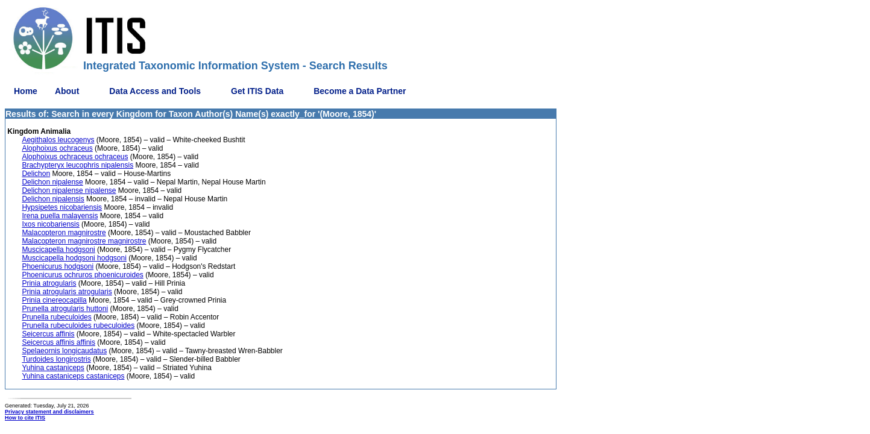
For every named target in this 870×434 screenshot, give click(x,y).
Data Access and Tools (155, 91)
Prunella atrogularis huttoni (65, 308)
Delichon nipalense (52, 182)
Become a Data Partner (360, 91)
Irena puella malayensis (60, 216)
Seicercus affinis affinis (58, 342)
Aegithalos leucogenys (58, 140)
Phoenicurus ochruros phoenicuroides (82, 275)
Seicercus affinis (48, 334)
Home (25, 91)
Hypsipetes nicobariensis (62, 207)
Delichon (36, 173)
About (67, 91)
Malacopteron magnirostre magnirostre (84, 241)
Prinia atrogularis (49, 283)
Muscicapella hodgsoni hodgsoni (74, 258)
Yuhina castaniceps (53, 367)
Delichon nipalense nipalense (69, 190)
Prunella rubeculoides (56, 317)
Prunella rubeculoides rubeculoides (78, 325)
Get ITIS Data (257, 91)
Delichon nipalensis (53, 199)
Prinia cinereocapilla (54, 300)
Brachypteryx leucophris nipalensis (77, 165)
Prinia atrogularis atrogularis (67, 292)
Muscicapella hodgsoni (58, 249)
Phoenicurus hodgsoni (57, 266)
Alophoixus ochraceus (57, 148)
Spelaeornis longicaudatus (64, 351)
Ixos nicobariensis (50, 224)
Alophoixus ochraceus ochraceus (75, 157)
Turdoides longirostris (56, 359)
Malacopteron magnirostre (64, 232)
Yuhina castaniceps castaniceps (73, 376)
